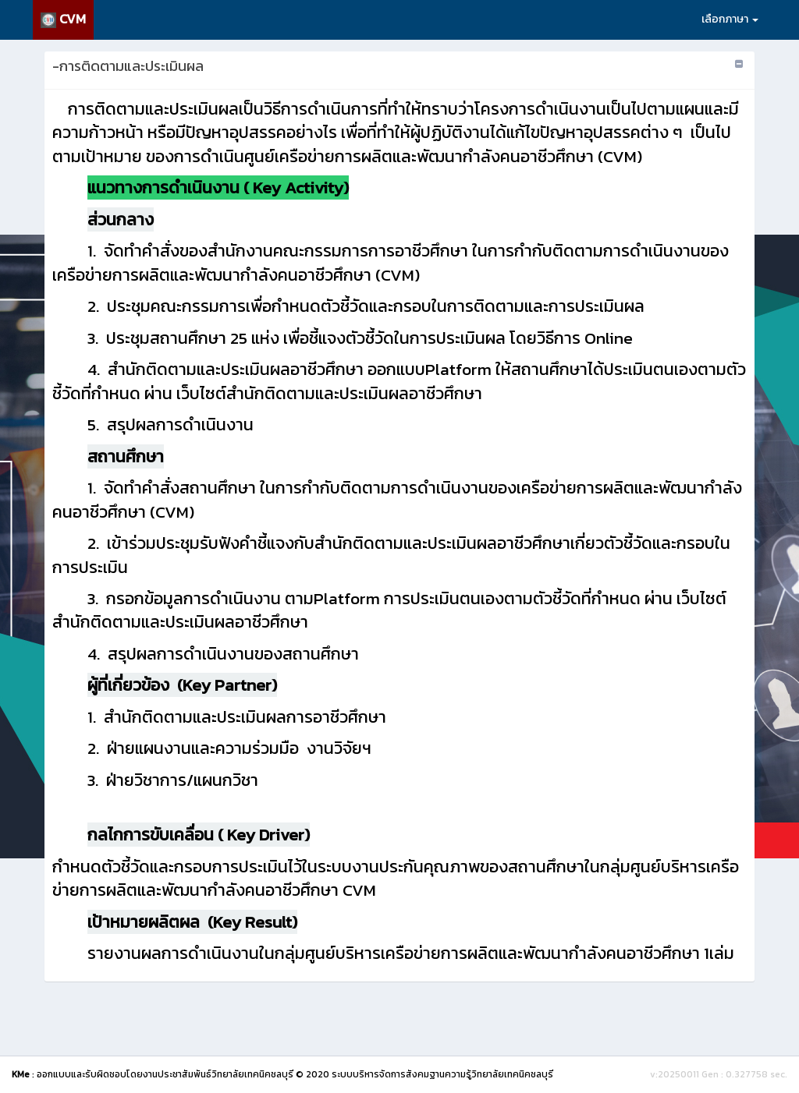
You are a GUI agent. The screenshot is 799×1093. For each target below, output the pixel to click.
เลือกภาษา (729, 19)
